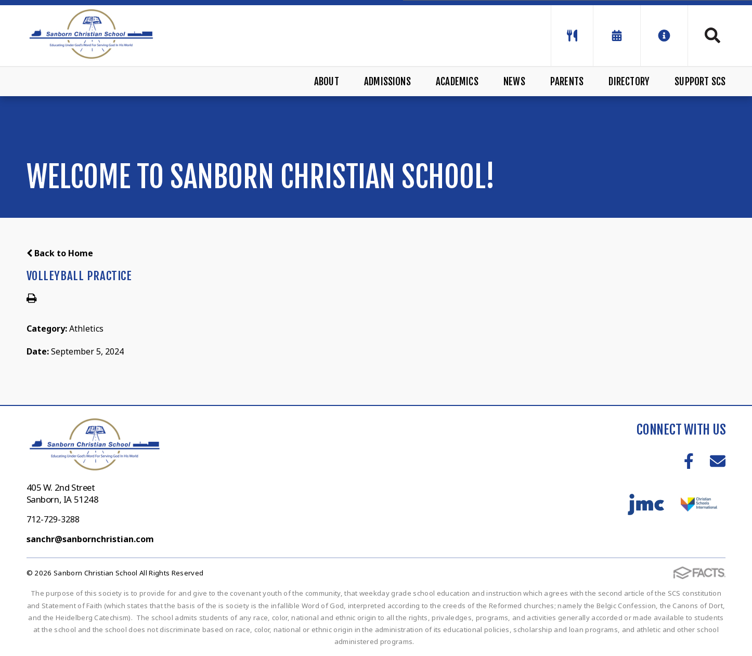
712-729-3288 (53, 519)
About (326, 81)
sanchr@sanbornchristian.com (90, 539)
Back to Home (60, 253)
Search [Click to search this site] (712, 35)
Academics (457, 81)
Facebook (689, 461)
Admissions (387, 81)
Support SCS (700, 81)
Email (717, 461)
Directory (629, 81)
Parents (567, 81)
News (514, 81)
